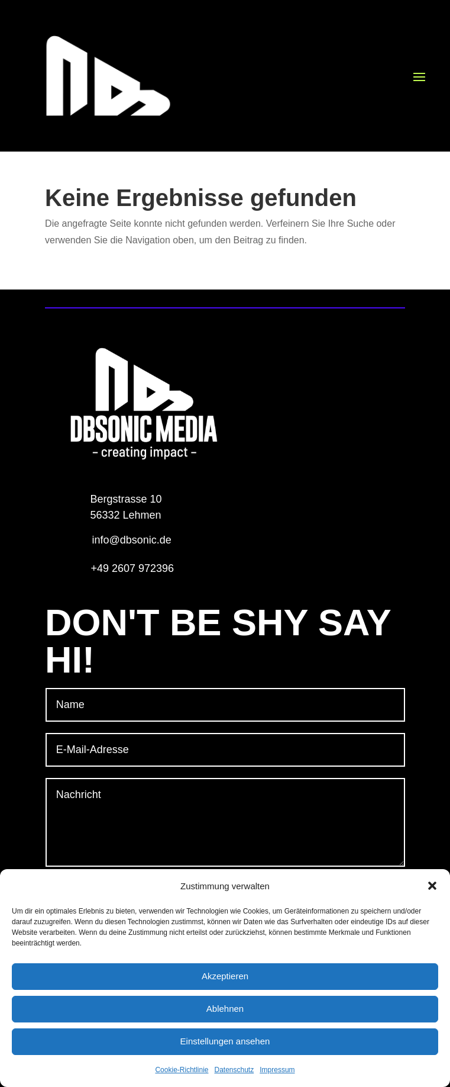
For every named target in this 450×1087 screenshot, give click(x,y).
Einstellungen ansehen (225, 1041)
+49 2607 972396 (132, 568)
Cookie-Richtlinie (181, 1070)
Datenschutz (234, 1070)
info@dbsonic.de (131, 540)
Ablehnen (225, 1009)
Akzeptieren (225, 976)
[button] (432, 886)
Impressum (277, 1070)
